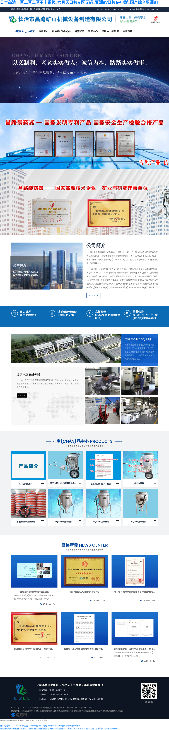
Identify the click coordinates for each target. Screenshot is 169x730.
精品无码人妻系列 (94, 728)
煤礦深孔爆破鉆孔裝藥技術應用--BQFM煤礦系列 (84, 649)
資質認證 (80, 31)
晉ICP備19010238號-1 (84, 707)
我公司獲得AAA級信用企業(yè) (85, 592)
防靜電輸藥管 (104, 711)
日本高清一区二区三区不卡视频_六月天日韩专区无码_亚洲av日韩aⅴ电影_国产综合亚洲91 (40, 725)
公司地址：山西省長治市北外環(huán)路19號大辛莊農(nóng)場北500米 (71, 699)
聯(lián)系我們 (111, 31)
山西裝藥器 (93, 711)
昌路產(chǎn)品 (61, 31)
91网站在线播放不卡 (111, 728)
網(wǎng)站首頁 (25, 31)
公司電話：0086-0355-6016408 (53, 694)
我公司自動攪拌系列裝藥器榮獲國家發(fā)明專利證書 (134, 592)
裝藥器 (86, 711)
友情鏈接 (128, 31)
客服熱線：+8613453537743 (52, 689)
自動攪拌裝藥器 (116, 711)
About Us (93, 295)
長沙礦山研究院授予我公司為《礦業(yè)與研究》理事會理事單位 (34, 649)
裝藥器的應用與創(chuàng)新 (34, 592)
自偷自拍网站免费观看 (10, 728)
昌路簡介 (43, 31)
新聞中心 (93, 31)
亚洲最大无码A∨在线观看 (31, 728)
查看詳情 (21, 395)
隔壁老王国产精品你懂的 (54, 728)
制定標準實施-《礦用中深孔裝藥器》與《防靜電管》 (134, 649)
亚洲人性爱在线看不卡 (75, 728)
